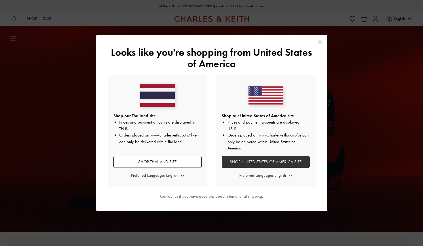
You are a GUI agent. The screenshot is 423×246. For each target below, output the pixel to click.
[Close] (320, 42)
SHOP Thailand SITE (157, 161)
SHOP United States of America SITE (265, 161)
